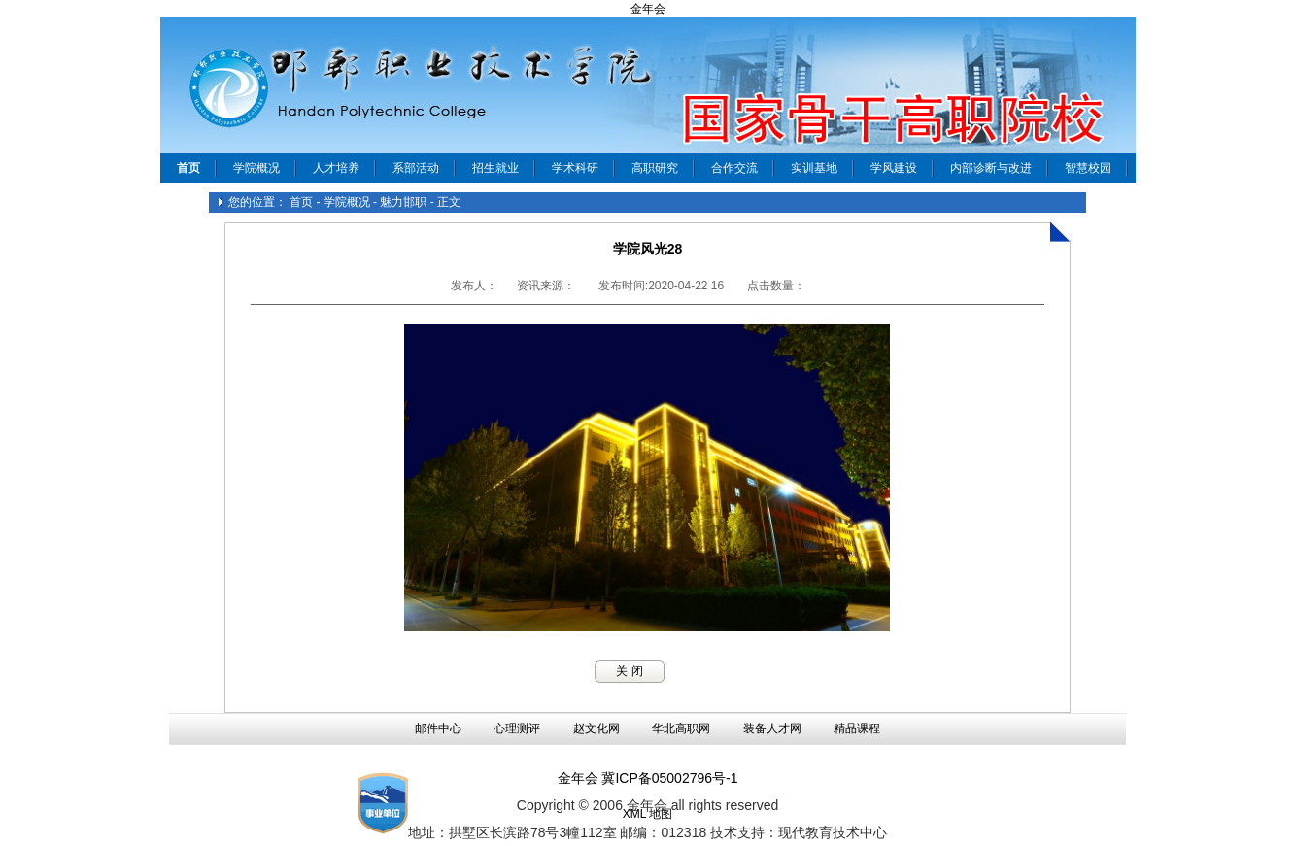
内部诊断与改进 (991, 168)
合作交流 (734, 168)
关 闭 (629, 671)
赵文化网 (596, 728)
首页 (301, 202)
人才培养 (336, 168)
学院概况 (256, 168)
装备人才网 (772, 728)
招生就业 (495, 168)
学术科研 (575, 168)
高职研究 (654, 168)
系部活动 (415, 168)
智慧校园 (1088, 168)
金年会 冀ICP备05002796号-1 (648, 778)
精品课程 (857, 728)
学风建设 (893, 168)
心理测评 (517, 728)
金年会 (647, 9)
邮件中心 (438, 728)
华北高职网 (681, 728)
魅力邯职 (403, 202)
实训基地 (814, 168)
